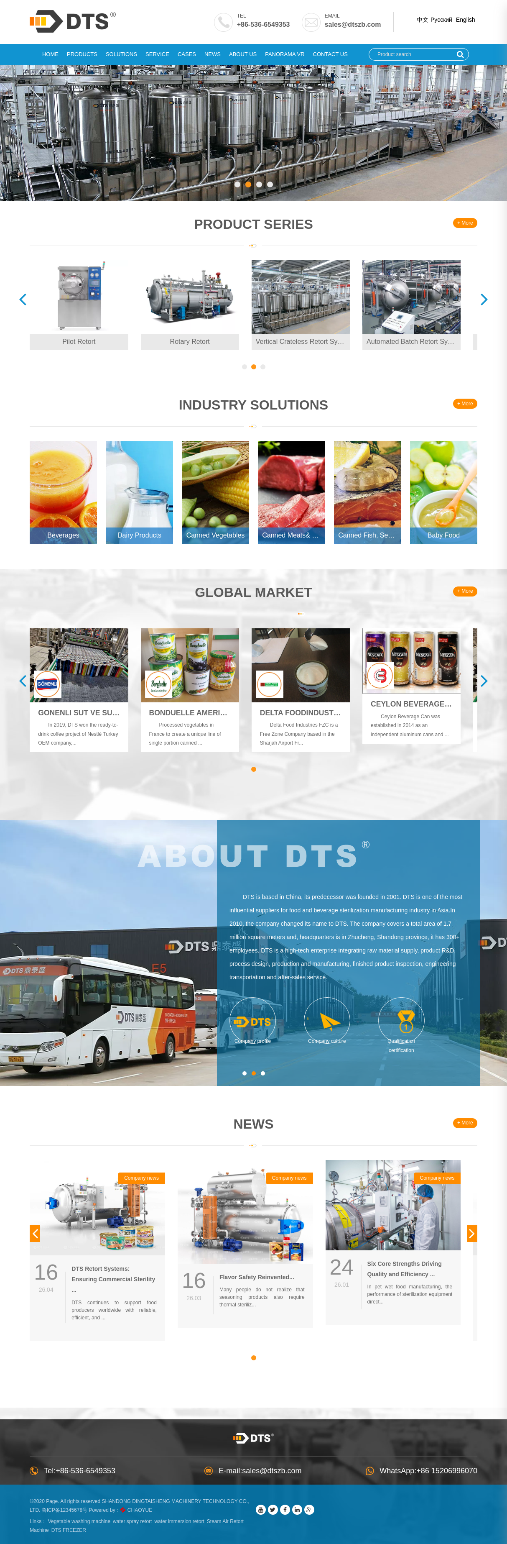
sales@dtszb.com (344, 24)
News (212, 54)
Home (50, 54)
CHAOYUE (160, 1506)
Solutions (121, 54)
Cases (187, 54)
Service (157, 54)
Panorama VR (284, 54)
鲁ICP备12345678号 (84, 1506)
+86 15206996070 (455, 1467)
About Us (243, 54)
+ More (457, 224)
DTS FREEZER (76, 1526)
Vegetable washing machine (87, 1518)
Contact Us (330, 54)
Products (82, 54)
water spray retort (140, 1518)
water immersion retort (187, 1518)
